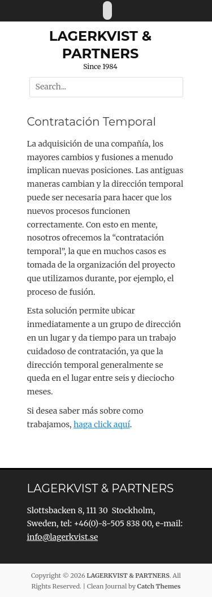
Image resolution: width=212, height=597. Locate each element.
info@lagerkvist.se (62, 537)
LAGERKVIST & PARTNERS (128, 575)
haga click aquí (101, 424)
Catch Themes (159, 586)
